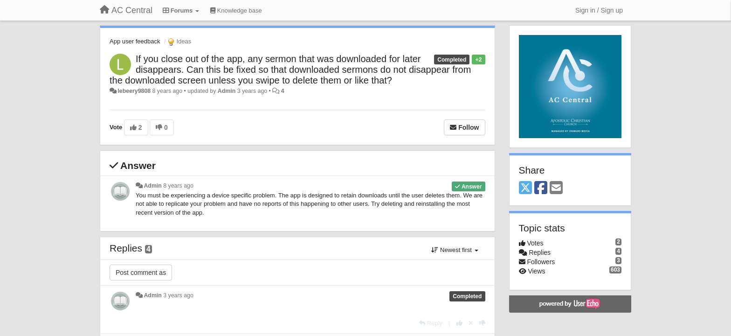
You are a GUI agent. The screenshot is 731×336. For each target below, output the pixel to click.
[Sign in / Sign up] (599, 10)
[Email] (556, 188)
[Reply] (430, 323)
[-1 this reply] (482, 323)
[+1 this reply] (459, 323)
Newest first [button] (454, 249)
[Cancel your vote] (471, 323)
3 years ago (178, 295)
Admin (226, 91)
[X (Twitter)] (525, 188)
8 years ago (178, 185)
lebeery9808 (134, 91)
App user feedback (135, 41)
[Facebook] (540, 188)
